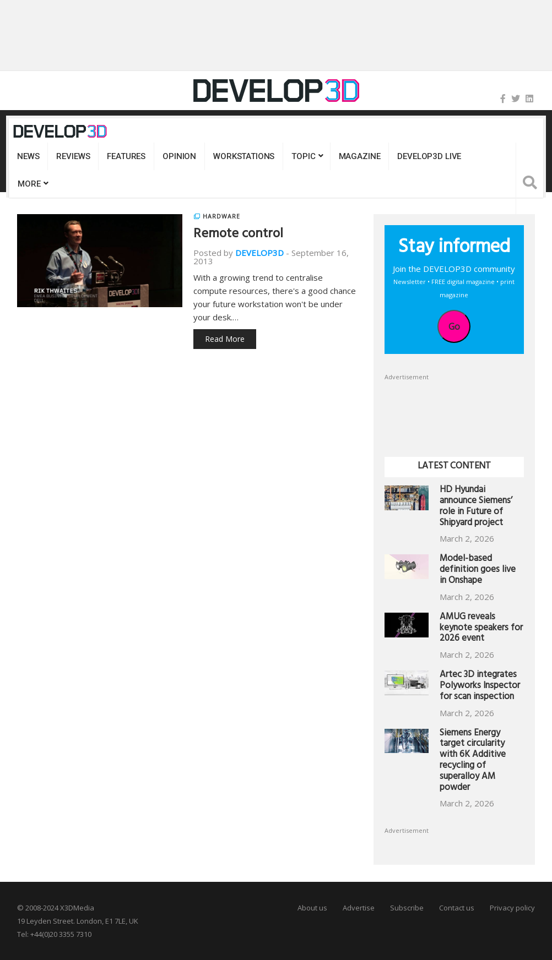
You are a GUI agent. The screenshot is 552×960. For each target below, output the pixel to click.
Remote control (238, 235)
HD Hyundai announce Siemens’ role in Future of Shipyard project (476, 507)
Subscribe (407, 908)
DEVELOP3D (259, 252)
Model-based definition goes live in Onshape (478, 570)
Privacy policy (512, 908)
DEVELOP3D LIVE (429, 156)
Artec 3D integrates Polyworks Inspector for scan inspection (480, 686)
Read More (225, 339)
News (28, 156)
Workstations (243, 156)
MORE (29, 184)
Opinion (179, 156)
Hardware (221, 216)
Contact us (456, 908)
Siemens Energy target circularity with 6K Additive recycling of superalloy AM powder (473, 761)
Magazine (360, 156)
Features (126, 156)
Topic (303, 156)
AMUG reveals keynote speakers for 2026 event (481, 628)
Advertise (359, 908)
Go (454, 326)
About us (312, 908)
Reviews (73, 156)
